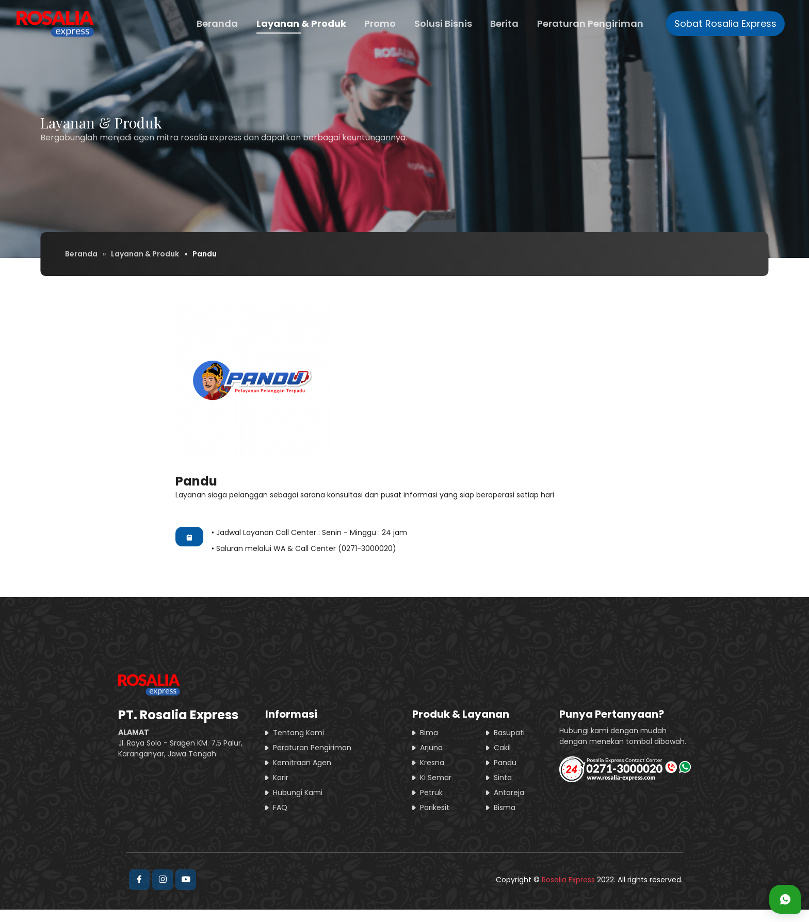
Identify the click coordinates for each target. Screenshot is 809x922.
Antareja (509, 792)
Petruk (431, 792)
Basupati (509, 732)
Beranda (217, 23)
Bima (429, 732)
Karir (280, 777)
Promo (380, 23)
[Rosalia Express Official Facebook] (139, 879)
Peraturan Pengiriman (590, 23)
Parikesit (434, 807)
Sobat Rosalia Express (725, 23)
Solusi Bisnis (443, 23)
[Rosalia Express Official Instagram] (162, 879)
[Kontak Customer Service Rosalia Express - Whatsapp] (785, 899)
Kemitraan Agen (302, 762)
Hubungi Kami (297, 792)
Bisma (504, 807)
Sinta (503, 777)
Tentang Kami (298, 732)
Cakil (502, 747)
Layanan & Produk (301, 23)
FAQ (280, 807)
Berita (504, 23)
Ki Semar (435, 777)
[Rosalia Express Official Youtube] (185, 879)
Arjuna (431, 747)
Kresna (432, 762)
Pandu (505, 762)
